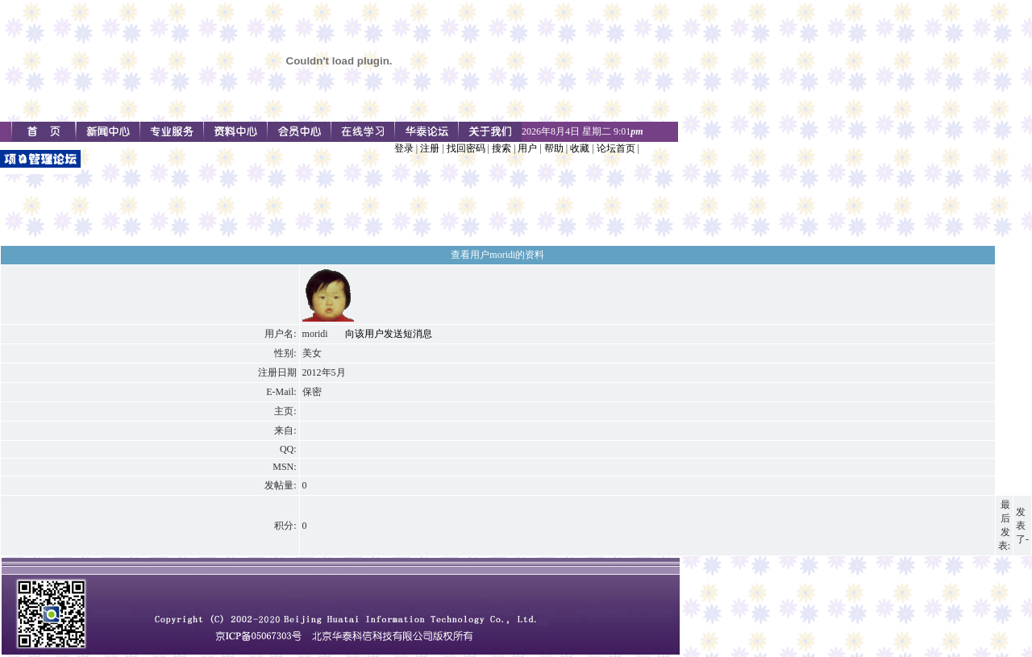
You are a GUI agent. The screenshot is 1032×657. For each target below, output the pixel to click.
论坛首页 (616, 148)
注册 (429, 148)
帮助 (554, 148)
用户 (527, 148)
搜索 (501, 148)
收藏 (579, 148)
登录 (404, 148)
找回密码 (466, 148)
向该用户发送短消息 (388, 333)
